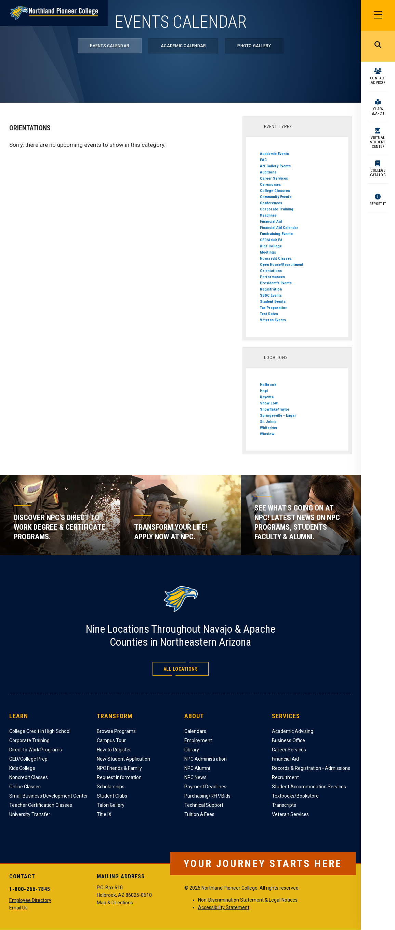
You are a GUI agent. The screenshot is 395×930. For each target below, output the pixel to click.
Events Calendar (109, 45)
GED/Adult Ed (271, 239)
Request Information (119, 777)
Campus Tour (111, 740)
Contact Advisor (378, 80)
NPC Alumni (197, 768)
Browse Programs (116, 731)
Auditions (268, 172)
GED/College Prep (28, 759)
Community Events (275, 196)
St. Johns (268, 421)
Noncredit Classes (276, 258)
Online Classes (25, 786)
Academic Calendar (183, 45)
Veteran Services (290, 814)
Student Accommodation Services (309, 786)
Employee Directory (30, 900)
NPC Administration (205, 759)
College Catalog (378, 172)
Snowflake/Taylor (275, 409)
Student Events (273, 301)
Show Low (269, 403)
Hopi (264, 390)
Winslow (267, 433)
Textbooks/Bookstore (295, 796)
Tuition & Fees (199, 814)
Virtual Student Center (377, 142)
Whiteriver (269, 427)
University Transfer (29, 814)
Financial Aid (271, 221)
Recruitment (285, 777)
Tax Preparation (273, 307)
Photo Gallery (254, 45)
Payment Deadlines (205, 786)
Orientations (271, 270)
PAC (263, 159)
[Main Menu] (378, 15)
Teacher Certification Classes (40, 805)
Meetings (268, 252)
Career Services (274, 178)
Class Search (378, 111)
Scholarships (110, 786)
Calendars (195, 731)
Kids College (271, 246)
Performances (272, 276)
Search (378, 46)
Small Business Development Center (48, 796)
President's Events (276, 283)
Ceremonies (270, 184)
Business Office (288, 740)
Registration (271, 289)
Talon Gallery (110, 805)
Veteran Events (273, 320)
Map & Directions (115, 902)
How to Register (114, 749)
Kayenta (267, 397)
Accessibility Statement (223, 907)
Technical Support (203, 805)
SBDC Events (271, 295)
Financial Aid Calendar (279, 227)
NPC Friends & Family (119, 768)
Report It (378, 204)
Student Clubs (112, 796)
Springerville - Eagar (278, 415)
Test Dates (269, 313)
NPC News (195, 777)
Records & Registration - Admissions (311, 768)
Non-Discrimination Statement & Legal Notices (248, 900)
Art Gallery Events (275, 166)
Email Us (18, 907)
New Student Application (123, 759)
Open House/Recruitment (281, 264)
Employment (198, 740)
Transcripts (284, 805)
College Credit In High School (39, 731)
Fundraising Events (276, 233)
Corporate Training (276, 209)
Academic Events (274, 153)
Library (191, 749)
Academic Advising (292, 731)
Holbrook (268, 384)
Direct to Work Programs (35, 749)
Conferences (271, 203)
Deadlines (268, 215)
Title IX (104, 814)
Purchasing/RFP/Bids (207, 796)
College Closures (275, 190)
